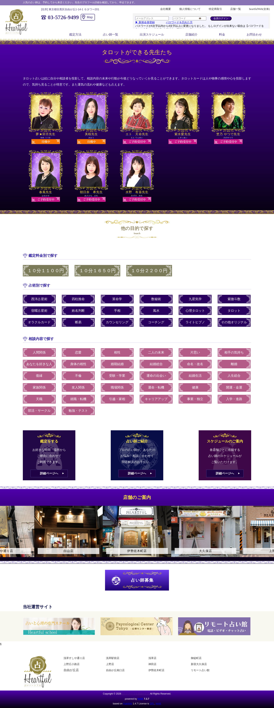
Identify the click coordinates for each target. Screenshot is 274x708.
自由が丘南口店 (115, 670)
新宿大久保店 (199, 664)
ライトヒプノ (195, 322)
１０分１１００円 (45, 270)
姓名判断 (78, 310)
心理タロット (195, 310)
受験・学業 (117, 375)
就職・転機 (78, 399)
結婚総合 (156, 364)
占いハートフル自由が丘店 (135, 693)
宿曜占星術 (39, 310)
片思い (195, 352)
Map (90, 17)
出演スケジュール (152, 34)
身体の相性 (78, 364)
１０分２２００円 (149, 270)
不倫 (78, 375)
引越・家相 (117, 399)
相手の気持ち (234, 352)
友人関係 (78, 387)
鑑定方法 (75, 34)
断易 (78, 322)
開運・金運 (234, 387)
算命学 (117, 299)
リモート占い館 (200, 670)
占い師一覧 (110, 34)
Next (269, 534)
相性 (117, 352)
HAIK (140, 699)
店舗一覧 (235, 8)
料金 (222, 34)
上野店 (110, 664)
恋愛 (78, 352)
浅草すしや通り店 (74, 658)
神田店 (152, 664)
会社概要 (165, 8)
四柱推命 (78, 299)
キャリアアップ (156, 399)
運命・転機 (156, 387)
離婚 (234, 364)
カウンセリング (117, 322)
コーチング (156, 322)
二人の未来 (156, 352)
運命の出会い (156, 375)
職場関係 (117, 387)
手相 (117, 310)
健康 (195, 387)
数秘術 (156, 299)
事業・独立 (195, 399)
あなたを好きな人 (39, 364)
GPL (152, 703)
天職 (39, 399)
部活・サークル (39, 410)
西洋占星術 (39, 299)
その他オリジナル (234, 322)
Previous (5, 534)
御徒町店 (196, 658)
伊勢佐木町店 (156, 670)
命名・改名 (195, 364)
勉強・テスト (78, 410)
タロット (234, 310)
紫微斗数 (234, 299)
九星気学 (195, 299)
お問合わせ (254, 34)
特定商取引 (215, 8)
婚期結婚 (117, 364)
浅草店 (152, 658)
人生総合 (234, 375)
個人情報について (190, 8)
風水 (156, 310)
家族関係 (39, 387)
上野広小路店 (72, 664)
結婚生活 (195, 375)
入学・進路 (234, 399)
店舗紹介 (191, 34)
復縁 (39, 375)
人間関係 (39, 352)
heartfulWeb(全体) (259, 8)
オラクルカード (39, 322)
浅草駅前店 (112, 658)
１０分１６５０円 (97, 270)
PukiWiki (127, 703)
